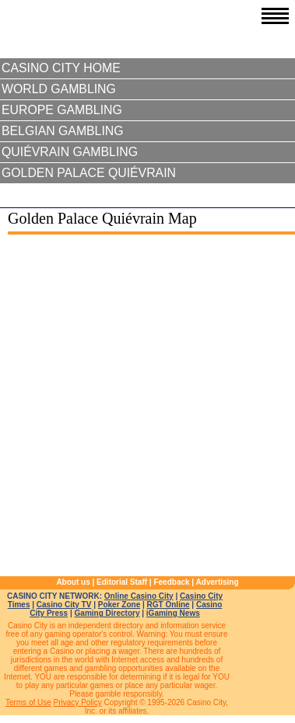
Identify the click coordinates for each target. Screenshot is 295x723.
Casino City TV (64, 604)
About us (73, 582)
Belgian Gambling (63, 130)
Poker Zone (119, 604)
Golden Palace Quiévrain (89, 172)
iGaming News (173, 613)
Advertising (217, 582)
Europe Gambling (62, 109)
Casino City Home (61, 68)
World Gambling (59, 89)
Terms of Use (28, 702)
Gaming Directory (107, 613)
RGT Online (168, 604)
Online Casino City (139, 596)
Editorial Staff (122, 582)
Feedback (171, 582)
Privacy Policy (78, 702)
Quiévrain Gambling (70, 151)
